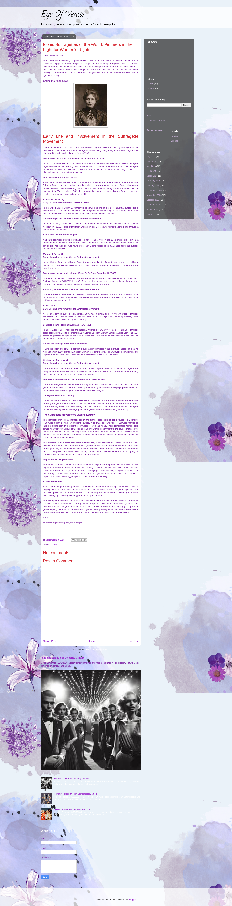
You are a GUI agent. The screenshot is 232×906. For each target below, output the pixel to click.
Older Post (133, 641)
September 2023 (154, 204)
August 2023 (152, 209)
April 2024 (151, 171)
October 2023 (153, 200)
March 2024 (152, 176)
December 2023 (154, 190)
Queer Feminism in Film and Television (72, 809)
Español (150, 88)
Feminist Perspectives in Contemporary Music (75, 794)
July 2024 (151, 156)
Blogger (132, 899)
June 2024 (151, 161)
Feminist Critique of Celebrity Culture (62, 657)
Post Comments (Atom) (97, 649)
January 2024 (153, 185)
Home (91, 641)
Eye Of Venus (62, 15)
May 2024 (151, 166)
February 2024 (153, 180)
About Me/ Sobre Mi (156, 120)
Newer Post (49, 641)
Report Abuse (155, 130)
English (53, 544)
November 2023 (154, 195)
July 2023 (151, 214)
